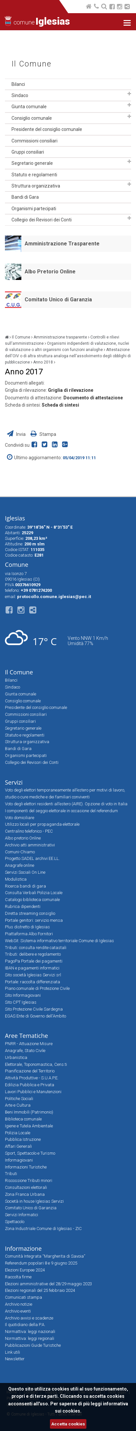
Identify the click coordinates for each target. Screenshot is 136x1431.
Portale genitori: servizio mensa (34, 920)
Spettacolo (14, 1221)
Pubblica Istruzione (23, 1139)
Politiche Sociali (19, 1098)
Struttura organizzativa (35, 185)
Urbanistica (16, 1057)
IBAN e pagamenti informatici (32, 968)
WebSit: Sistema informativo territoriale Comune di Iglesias (59, 940)
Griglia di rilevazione (70, 390)
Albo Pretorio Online (50, 271)
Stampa (43, 434)
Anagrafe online (19, 865)
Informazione (23, 1248)
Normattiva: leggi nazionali (30, 1331)
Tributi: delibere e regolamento (33, 954)
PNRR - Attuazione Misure (29, 1043)
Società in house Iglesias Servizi (34, 1201)
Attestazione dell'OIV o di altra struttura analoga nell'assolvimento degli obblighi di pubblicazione (68, 355)
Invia (17, 434)
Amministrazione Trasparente (62, 243)
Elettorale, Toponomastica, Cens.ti (36, 1064)
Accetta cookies (68, 1423)
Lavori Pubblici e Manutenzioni (33, 1091)
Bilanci (18, 84)
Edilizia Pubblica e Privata (29, 1084)
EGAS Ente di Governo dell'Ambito (35, 1016)
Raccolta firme (18, 1276)
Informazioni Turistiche (26, 1167)
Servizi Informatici (21, 1214)
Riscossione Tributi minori (28, 1180)
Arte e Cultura (18, 1105)
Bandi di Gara (25, 197)
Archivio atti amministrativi (30, 844)
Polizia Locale (17, 1132)
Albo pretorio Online (23, 838)
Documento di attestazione (93, 397)
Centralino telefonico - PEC (29, 831)
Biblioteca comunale (23, 1119)
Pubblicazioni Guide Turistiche (33, 1345)
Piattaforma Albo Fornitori (29, 933)
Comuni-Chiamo (20, 851)
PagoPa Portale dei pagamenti (33, 961)
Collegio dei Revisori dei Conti (41, 219)
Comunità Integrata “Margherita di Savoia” (45, 1256)
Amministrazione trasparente (60, 337)
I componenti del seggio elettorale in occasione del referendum (61, 810)
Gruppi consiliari (27, 152)
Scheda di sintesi (60, 405)
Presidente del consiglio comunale (46, 129)
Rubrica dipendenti (22, 906)
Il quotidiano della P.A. (25, 1324)
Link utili (12, 1352)
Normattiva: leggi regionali (29, 1338)
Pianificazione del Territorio (30, 1070)
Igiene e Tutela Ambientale (29, 1125)
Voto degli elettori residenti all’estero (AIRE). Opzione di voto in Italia (66, 803)
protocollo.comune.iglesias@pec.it (54, 596)
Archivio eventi (18, 1311)
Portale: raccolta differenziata (32, 981)
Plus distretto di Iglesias (27, 926)
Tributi (11, 1173)
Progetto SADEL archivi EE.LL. (32, 858)
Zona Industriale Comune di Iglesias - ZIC (43, 1228)
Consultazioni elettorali (26, 1187)
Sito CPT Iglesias (20, 1002)
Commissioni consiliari (34, 140)
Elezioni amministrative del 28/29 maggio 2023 (48, 1283)
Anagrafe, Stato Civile (25, 1050)
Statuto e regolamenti (34, 174)
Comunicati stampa (23, 1297)
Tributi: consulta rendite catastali (35, 947)
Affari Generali (18, 1146)
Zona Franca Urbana (25, 1194)
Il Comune (31, 64)
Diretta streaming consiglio (30, 913)
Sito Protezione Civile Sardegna (34, 1009)
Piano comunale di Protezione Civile (37, 988)
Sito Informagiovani (23, 995)
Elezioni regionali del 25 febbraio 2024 (40, 1290)
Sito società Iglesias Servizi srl (33, 974)
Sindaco (19, 95)
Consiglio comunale (31, 118)
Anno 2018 (43, 362)
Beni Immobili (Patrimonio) (29, 1112)
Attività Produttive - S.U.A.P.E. (31, 1077)
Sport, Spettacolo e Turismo (30, 1153)
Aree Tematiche (26, 1036)
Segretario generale (32, 163)
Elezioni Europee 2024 (25, 1270)
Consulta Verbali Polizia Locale (33, 892)
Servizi (14, 782)
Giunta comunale (29, 106)
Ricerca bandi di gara (25, 886)
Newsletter (15, 1358)
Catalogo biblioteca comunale (32, 899)
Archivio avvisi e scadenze (29, 1318)
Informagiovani (19, 1160)
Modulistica (16, 879)
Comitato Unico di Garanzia (58, 299)
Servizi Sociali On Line (25, 872)
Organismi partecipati (33, 208)
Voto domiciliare (19, 817)
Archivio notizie (18, 1304)
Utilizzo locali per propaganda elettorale (42, 824)
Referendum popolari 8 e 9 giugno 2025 (41, 1263)
